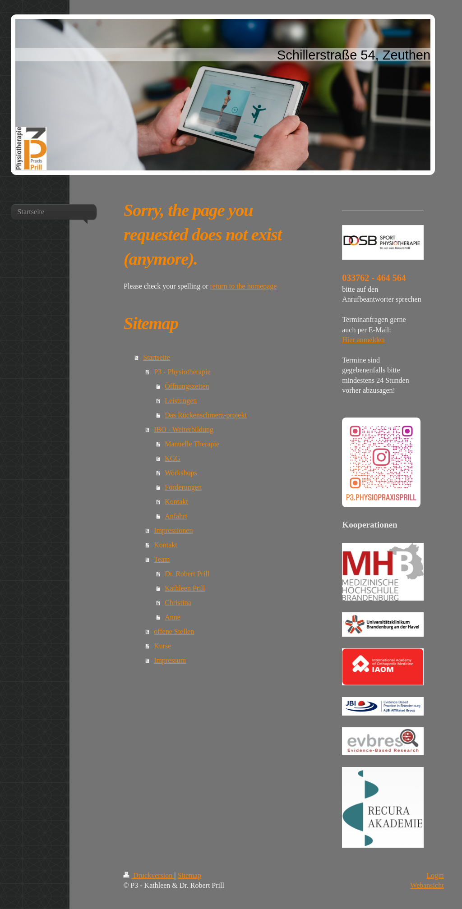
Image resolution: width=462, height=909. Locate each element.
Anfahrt (176, 516)
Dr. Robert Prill (187, 574)
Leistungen (181, 400)
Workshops (181, 473)
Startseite (156, 357)
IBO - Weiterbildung (183, 429)
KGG (172, 458)
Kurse (162, 646)
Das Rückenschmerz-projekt (206, 415)
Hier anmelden (363, 340)
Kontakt (176, 501)
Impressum (170, 660)
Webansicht (427, 885)
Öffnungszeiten (187, 386)
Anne (172, 617)
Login (435, 875)
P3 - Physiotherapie (182, 372)
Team (162, 559)
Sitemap (189, 875)
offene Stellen (174, 631)
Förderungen (183, 487)
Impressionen (173, 530)
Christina (178, 602)
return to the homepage (243, 286)
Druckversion (148, 875)
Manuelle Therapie (192, 444)
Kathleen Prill (185, 588)
